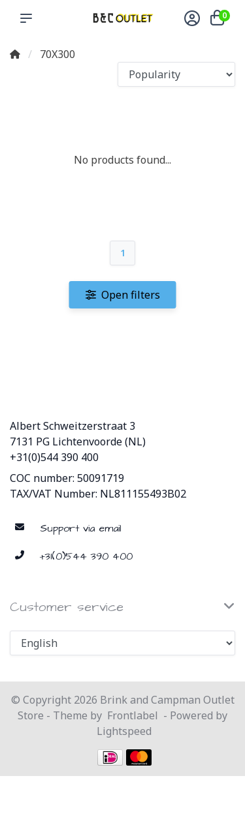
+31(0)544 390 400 (54, 457)
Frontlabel (132, 715)
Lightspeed (124, 731)
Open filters (123, 295)
